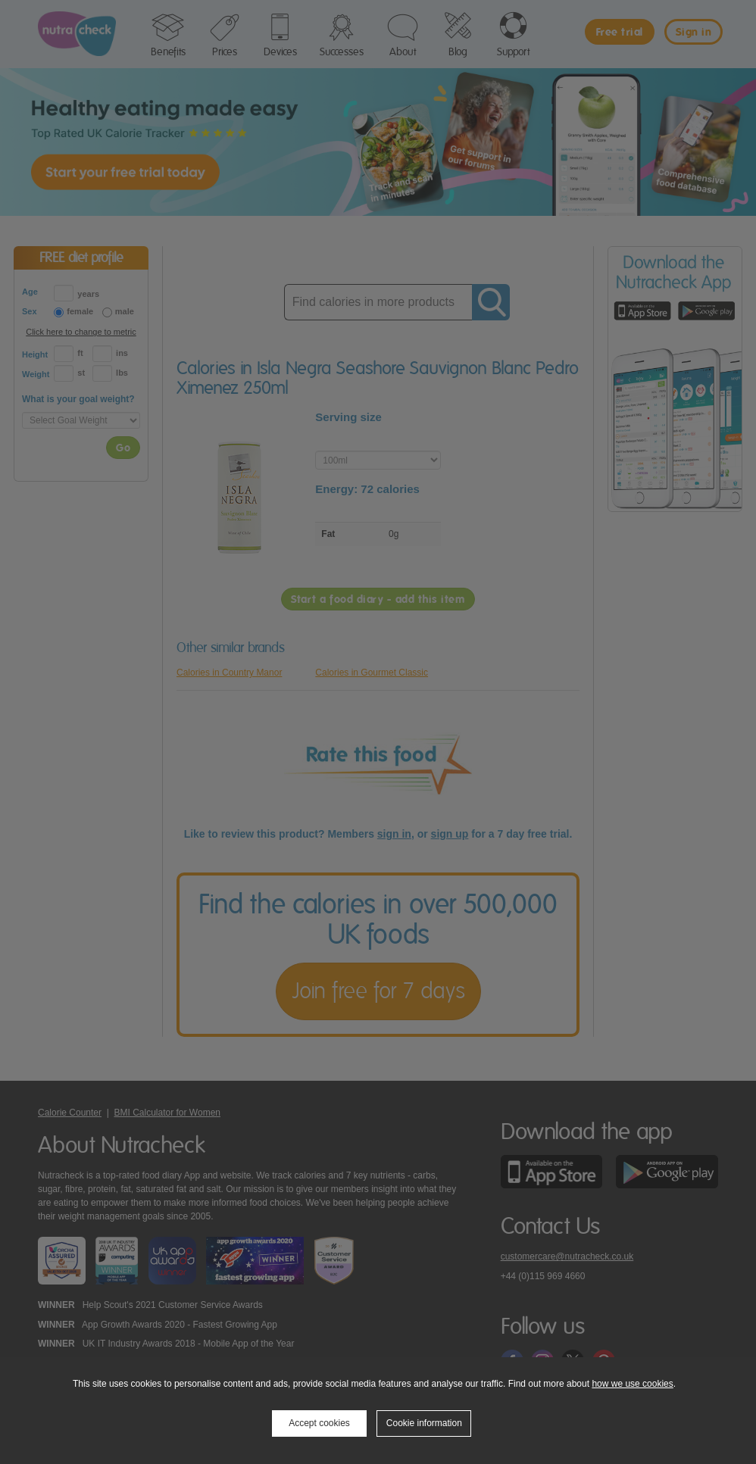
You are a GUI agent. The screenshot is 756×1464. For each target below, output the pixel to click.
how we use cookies (632, 1383)
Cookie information (424, 1423)
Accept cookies (319, 1423)
